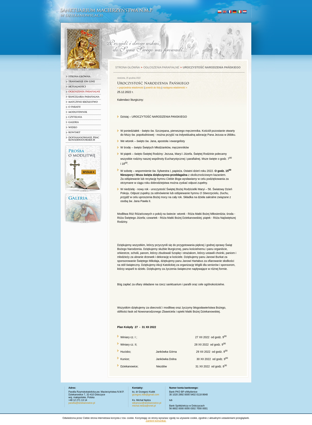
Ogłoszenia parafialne (161, 67)
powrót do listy (153, 87)
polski (219, 12)
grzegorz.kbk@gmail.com (145, 394)
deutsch (234, 12)
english (224, 12)
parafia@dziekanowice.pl (81, 403)
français (229, 12)
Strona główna (127, 67)
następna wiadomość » (175, 87)
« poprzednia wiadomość (130, 87)
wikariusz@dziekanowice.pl (146, 403)
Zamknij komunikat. (156, 420)
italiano (239, 12)
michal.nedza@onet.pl (144, 405)
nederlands (244, 12)
